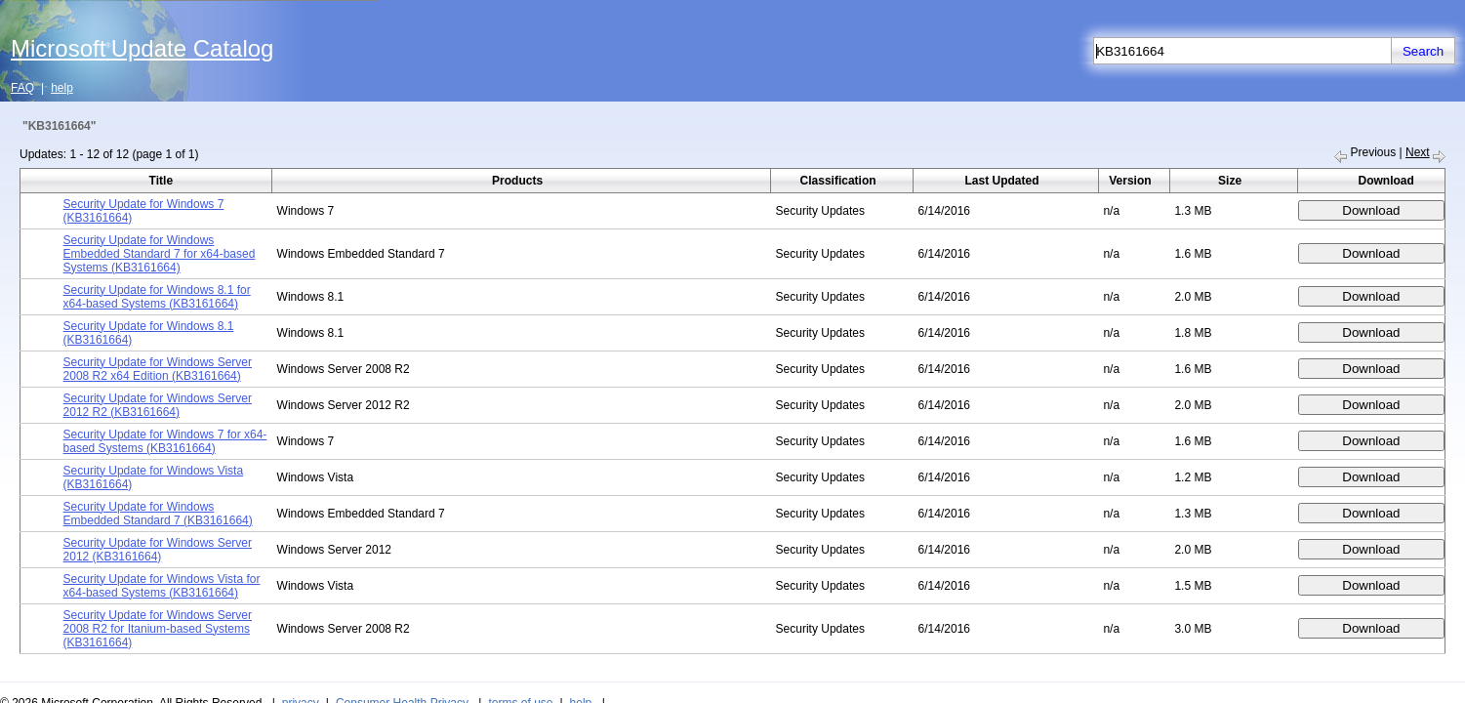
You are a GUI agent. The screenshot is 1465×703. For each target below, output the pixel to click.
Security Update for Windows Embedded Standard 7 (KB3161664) (158, 513)
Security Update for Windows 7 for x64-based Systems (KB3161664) (165, 441)
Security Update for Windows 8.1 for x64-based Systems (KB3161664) (157, 296)
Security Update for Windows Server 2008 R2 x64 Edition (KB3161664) (157, 369)
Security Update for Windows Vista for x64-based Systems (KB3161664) (162, 586)
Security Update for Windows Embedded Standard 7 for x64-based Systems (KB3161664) (159, 253)
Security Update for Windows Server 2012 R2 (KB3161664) (157, 405)
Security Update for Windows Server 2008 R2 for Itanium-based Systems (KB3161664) (157, 628)
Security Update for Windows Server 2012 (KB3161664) (157, 549)
